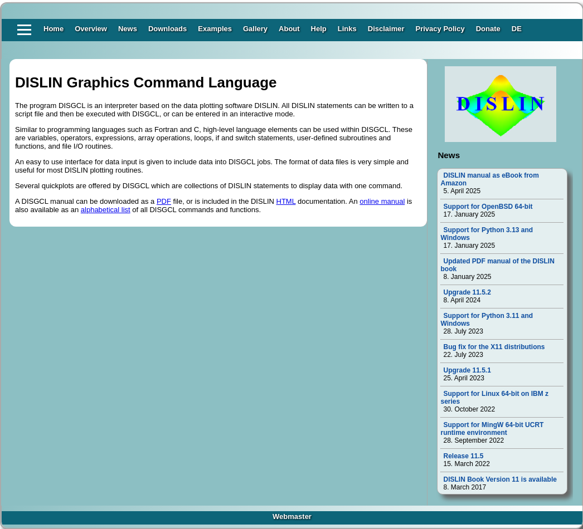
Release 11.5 (463, 456)
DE (517, 29)
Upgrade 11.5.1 (466, 370)
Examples (215, 29)
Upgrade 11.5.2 (466, 292)
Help (319, 29)
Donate (488, 29)
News (127, 29)
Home (53, 29)
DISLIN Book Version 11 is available (499, 479)
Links (347, 29)
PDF (164, 201)
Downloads (167, 29)
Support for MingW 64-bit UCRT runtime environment (491, 429)
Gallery (255, 29)
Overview (91, 29)
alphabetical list (105, 209)
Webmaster (292, 516)
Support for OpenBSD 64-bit (487, 206)
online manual (382, 201)
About (289, 29)
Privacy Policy (440, 29)
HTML (286, 201)
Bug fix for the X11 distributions (494, 347)
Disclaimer (386, 29)
